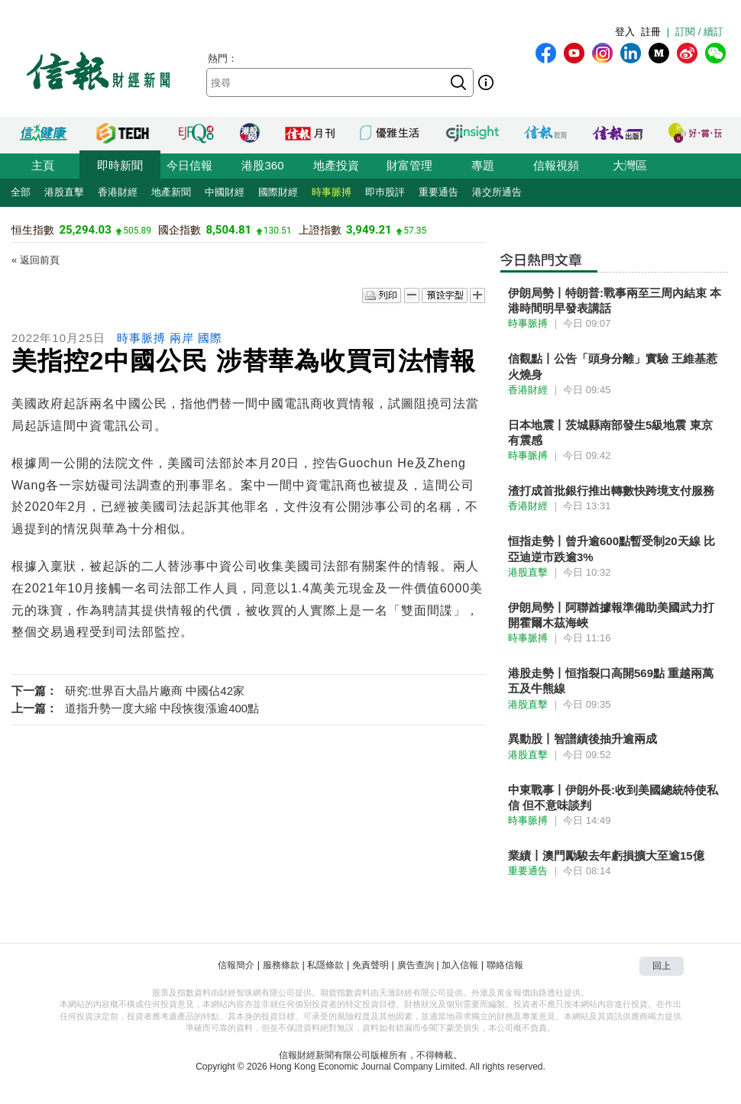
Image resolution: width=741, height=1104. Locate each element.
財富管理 (409, 165)
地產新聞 (171, 192)
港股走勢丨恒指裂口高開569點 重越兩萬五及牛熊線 (610, 681)
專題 (482, 165)
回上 (661, 965)
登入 (625, 31)
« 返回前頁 (35, 260)
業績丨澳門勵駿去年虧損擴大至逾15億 (606, 855)
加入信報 (460, 965)
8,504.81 (229, 230)
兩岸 (182, 337)
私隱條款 (325, 965)
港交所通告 (497, 192)
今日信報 (189, 165)
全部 (21, 192)
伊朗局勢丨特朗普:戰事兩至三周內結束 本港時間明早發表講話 (614, 300)
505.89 (137, 230)
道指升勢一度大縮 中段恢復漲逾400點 (162, 708)
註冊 (651, 31)
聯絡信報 (505, 965)
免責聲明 (370, 965)
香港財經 (118, 192)
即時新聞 (120, 165)
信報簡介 (236, 965)
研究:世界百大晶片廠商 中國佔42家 (154, 690)
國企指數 (179, 230)
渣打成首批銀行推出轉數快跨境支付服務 (611, 490)
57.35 (414, 230)
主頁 (42, 165)
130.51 (278, 230)
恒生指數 (32, 230)
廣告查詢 (415, 965)
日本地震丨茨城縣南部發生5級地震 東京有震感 (610, 432)
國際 (210, 337)
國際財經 (278, 192)
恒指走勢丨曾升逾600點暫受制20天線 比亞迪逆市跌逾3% (611, 548)
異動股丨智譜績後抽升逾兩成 (582, 738)
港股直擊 (64, 192)
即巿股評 (385, 192)
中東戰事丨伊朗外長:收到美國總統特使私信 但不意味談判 (613, 797)
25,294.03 (85, 230)
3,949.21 (369, 230)
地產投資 (336, 165)
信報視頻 (556, 165)
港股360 (262, 165)
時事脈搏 (331, 192)
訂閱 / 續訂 (699, 31)
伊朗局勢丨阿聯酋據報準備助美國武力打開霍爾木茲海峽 (611, 615)
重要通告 (438, 192)
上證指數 (320, 230)
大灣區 (630, 165)
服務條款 (281, 965)
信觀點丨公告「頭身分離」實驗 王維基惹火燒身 (612, 366)
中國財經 (224, 192)
